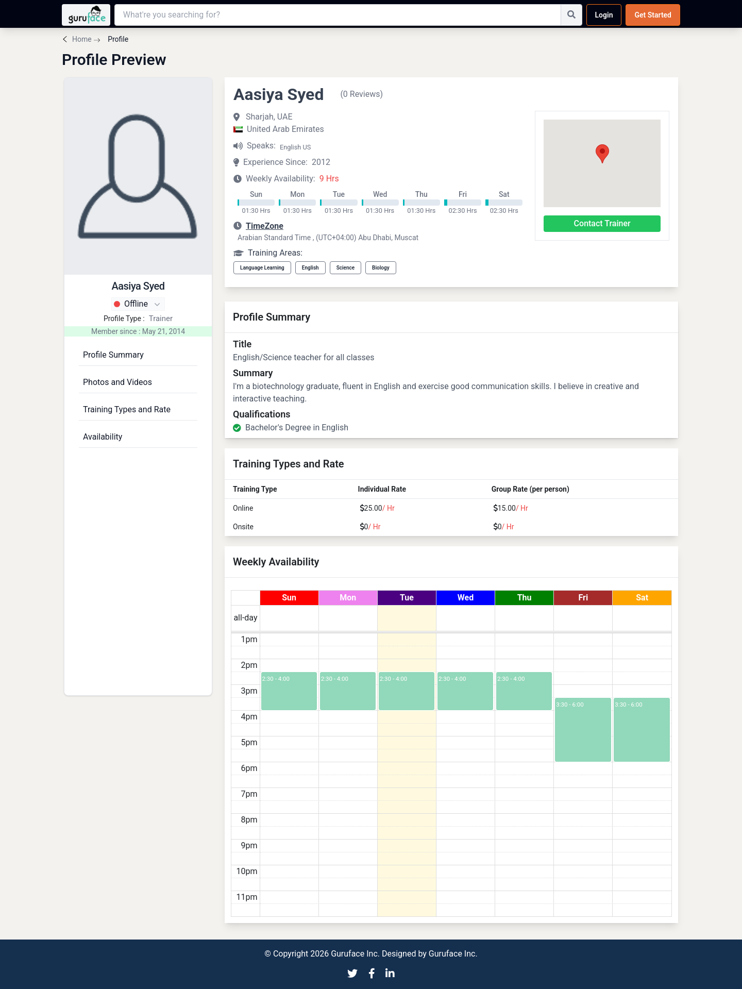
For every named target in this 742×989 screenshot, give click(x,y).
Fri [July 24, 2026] (583, 597)
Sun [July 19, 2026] (289, 597)
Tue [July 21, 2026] (407, 597)
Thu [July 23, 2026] (524, 597)
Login (604, 15)
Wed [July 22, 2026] (466, 597)
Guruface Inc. (453, 954)
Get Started (652, 15)
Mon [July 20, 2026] (348, 597)
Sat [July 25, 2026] (642, 597)
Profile (117, 39)
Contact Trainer (602, 223)
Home (82, 39)
